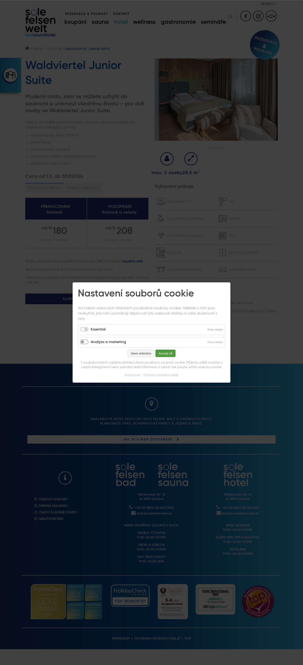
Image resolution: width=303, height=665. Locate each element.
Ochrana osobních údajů (160, 375)
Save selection (141, 353)
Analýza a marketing (108, 342)
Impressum (132, 375)
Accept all (165, 353)
